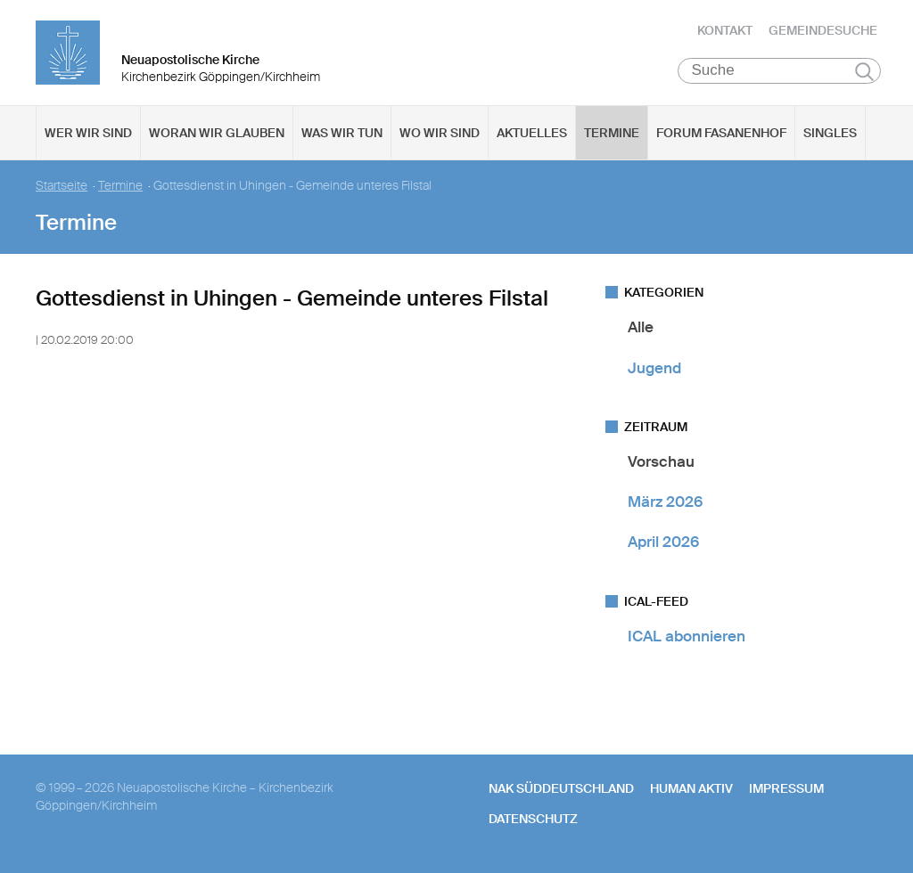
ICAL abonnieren (686, 637)
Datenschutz (533, 820)
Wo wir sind (439, 134)
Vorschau (661, 463)
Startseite (61, 187)
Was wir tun (341, 134)
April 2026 (663, 543)
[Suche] (780, 72)
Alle (641, 329)
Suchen (864, 73)
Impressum (786, 790)
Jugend (654, 369)
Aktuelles (532, 134)
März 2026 (665, 503)
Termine (611, 134)
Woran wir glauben (216, 134)
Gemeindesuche (823, 31)
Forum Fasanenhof (721, 134)
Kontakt (725, 31)
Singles (830, 134)
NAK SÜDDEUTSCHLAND (561, 790)
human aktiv (691, 790)
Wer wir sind (88, 134)
